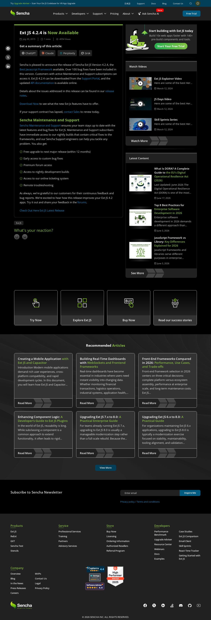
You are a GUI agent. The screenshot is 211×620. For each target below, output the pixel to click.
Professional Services (70, 531)
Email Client (185, 541)
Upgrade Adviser (22, 3)
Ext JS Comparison (188, 536)
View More (105, 467)
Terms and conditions (148, 501)
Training (63, 536)
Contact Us (178, 3)
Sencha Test (17, 545)
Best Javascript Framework (36, 69)
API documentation (42, 83)
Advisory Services (68, 545)
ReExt (14, 536)
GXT (13, 541)
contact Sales (72, 111)
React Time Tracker (189, 550)
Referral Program (115, 550)
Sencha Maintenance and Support (40, 125)
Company (17, 568)
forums (81, 202)
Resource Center (163, 544)
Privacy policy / (128, 501)
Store (110, 526)
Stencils (15, 550)
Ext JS (18, 222)
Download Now (29, 103)
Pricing (114, 13)
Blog (164, 3)
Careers (15, 593)
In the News (17, 583)
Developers (80, 13)
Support (141, 3)
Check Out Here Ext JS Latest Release (42, 210)
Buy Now (111, 531)
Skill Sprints (185, 545)
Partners (63, 541)
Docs (153, 3)
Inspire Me (190, 492)
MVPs (38, 573)
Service (63, 526)
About (128, 13)
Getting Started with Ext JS (189, 557)
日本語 (127, 3)
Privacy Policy (42, 588)
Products (60, 13)
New (160, 10)
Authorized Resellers (117, 545)
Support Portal (91, 78)
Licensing (111, 536)
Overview (16, 573)
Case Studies (185, 531)
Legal (37, 583)
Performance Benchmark (161, 533)
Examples (159, 558)
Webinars (159, 549)
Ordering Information (117, 541)
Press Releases (18, 588)
